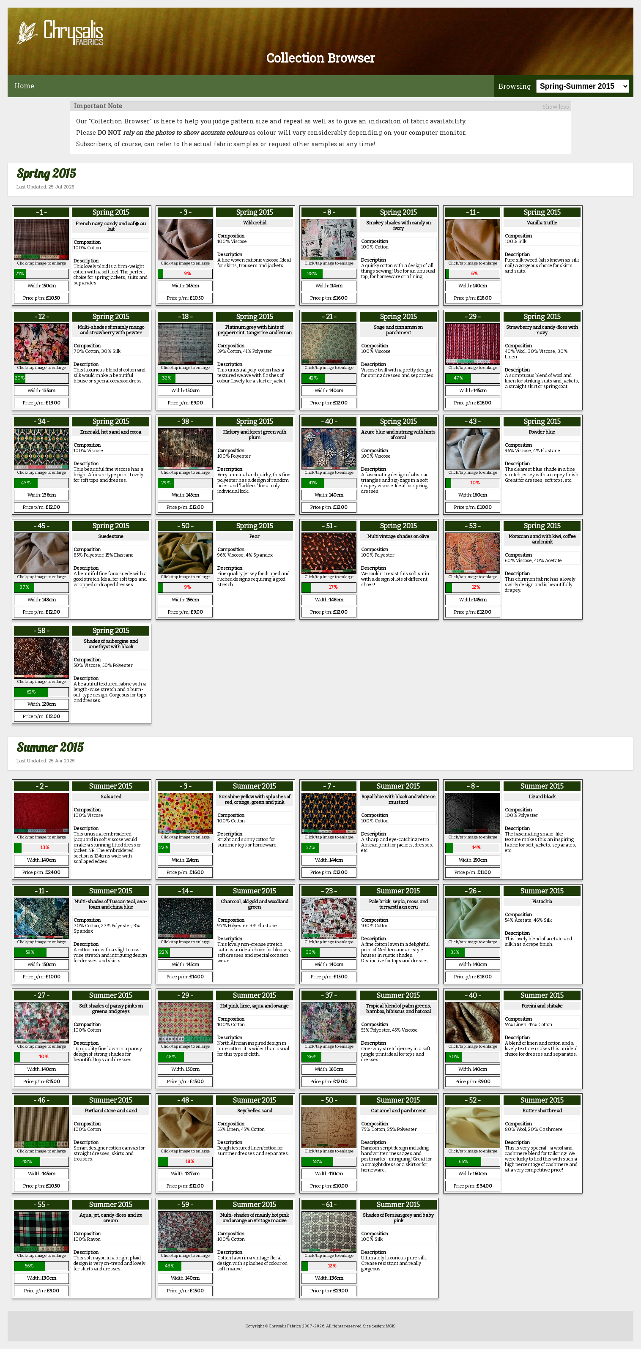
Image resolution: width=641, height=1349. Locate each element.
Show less (555, 106)
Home (24, 85)
